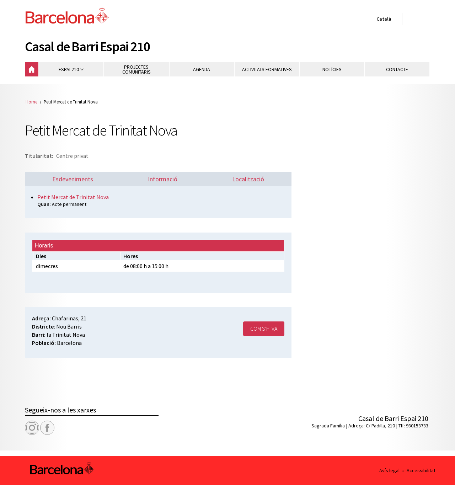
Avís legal (389, 470)
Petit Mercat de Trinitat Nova (73, 197)
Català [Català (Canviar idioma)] (382, 20)
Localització (248, 179)
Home (31, 102)
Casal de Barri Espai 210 (87, 46)
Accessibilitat (421, 470)
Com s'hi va (263, 328)
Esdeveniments (72, 179)
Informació (162, 179)
